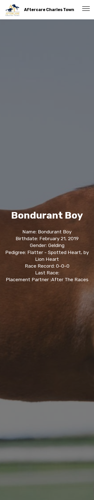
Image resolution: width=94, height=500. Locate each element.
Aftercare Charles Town (49, 9)
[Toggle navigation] (86, 8)
